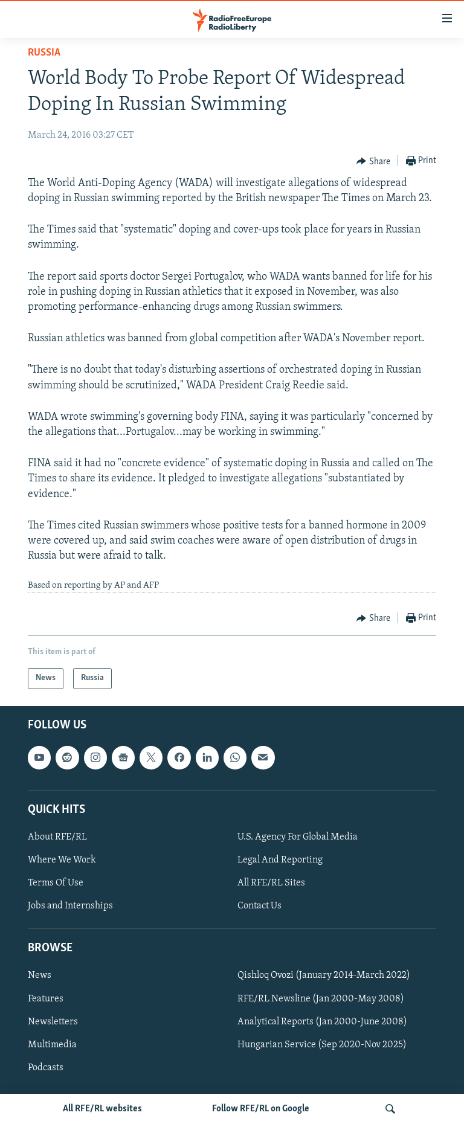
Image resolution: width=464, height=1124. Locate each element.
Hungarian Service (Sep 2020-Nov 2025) (322, 1044)
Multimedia (52, 1044)
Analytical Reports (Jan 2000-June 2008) (322, 1021)
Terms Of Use (55, 883)
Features (45, 998)
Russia (44, 53)
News (39, 975)
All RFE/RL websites (102, 1109)
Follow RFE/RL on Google (260, 1109)
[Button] (373, 161)
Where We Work (62, 860)
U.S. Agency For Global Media (297, 837)
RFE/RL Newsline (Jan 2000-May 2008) (320, 998)
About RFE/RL (57, 837)
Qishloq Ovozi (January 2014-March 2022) (323, 975)
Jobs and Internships (70, 906)
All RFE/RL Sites (271, 883)
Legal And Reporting (280, 860)
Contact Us (259, 906)
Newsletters (53, 1021)
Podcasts (45, 1067)
